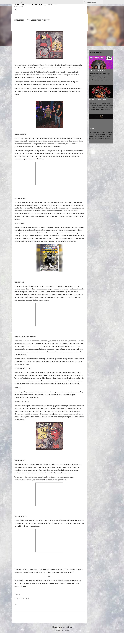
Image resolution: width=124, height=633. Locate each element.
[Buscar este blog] (94, 2)
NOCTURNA (92, 129)
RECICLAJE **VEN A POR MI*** (97, 99)
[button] (15, 10)
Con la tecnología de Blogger (62, 627)
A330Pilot (66, 630)
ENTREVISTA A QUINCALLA (97, 70)
